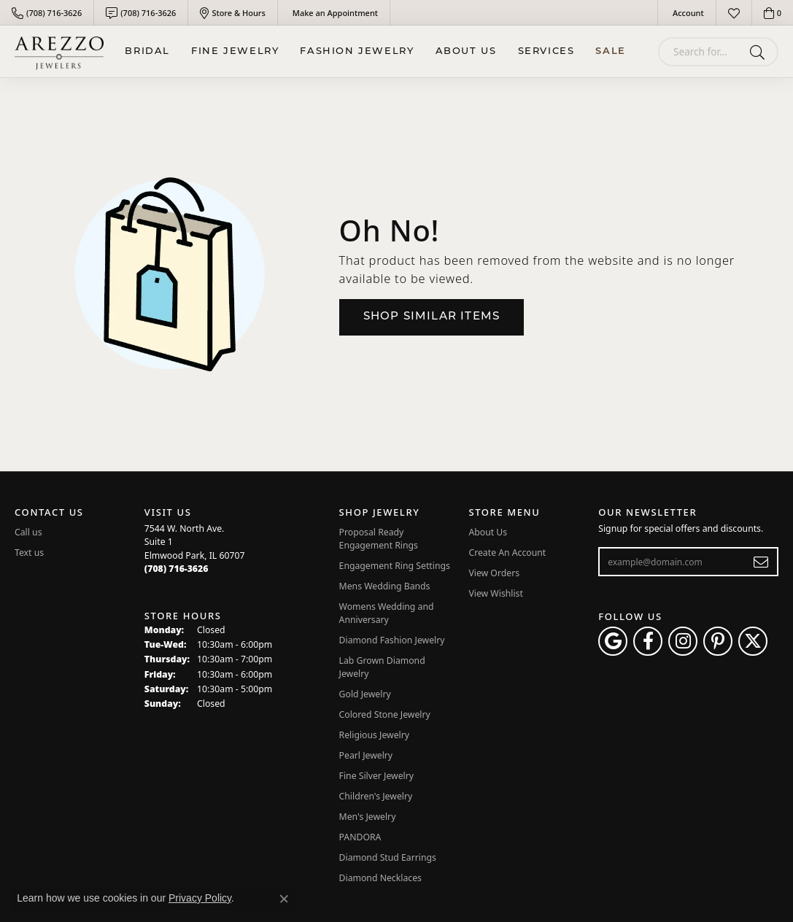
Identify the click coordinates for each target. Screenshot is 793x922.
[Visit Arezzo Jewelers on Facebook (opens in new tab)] (647, 641)
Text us (29, 552)
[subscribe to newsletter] (761, 562)
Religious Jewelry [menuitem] (374, 735)
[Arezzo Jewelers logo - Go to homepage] (59, 51)
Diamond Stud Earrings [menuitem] (387, 857)
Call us (28, 532)
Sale (610, 51)
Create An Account (507, 552)
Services (546, 51)
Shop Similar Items (431, 316)
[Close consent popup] (283, 898)
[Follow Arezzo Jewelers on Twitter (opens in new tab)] (752, 641)
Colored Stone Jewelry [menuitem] (384, 714)
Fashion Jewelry (357, 51)
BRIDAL (147, 51)
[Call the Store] (176, 568)
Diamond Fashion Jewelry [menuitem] (392, 640)
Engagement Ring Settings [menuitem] (394, 565)
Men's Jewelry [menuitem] (367, 816)
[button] (687, 13)
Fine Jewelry (235, 51)
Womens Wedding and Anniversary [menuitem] (386, 613)
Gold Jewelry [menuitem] (365, 694)
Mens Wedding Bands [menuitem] (384, 586)
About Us (466, 51)
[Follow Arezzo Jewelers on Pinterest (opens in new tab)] (717, 641)
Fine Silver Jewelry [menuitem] (376, 776)
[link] (46, 13)
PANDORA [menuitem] (360, 837)
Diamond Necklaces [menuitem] (380, 878)
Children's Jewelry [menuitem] (376, 796)
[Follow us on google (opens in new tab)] (612, 641)
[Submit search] (760, 52)
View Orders (493, 573)
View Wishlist (495, 593)
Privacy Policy (200, 898)
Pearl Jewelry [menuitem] (366, 755)
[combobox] (701, 52)
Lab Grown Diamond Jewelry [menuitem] (382, 667)
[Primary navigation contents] (375, 51)
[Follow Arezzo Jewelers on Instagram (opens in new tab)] (682, 641)
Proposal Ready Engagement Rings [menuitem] (378, 538)
